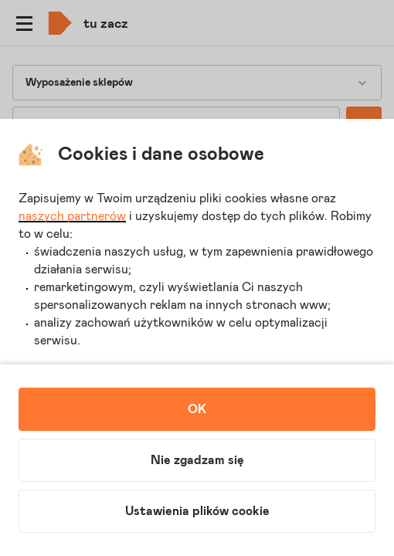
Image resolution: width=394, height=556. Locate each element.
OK (197, 409)
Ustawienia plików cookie (197, 511)
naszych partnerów (72, 216)
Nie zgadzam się (197, 460)
